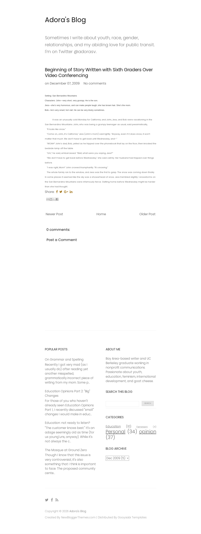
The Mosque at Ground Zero (66, 450)
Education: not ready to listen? (67, 423)
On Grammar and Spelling (64, 359)
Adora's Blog (65, 20)
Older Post (147, 214)
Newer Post (54, 214)
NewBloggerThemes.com (78, 517)
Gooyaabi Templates (132, 517)
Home (101, 214)
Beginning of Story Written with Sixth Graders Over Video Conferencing (99, 73)
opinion (147, 431)
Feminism (142, 426)
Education (113, 426)
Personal (115, 431)
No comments (95, 83)
